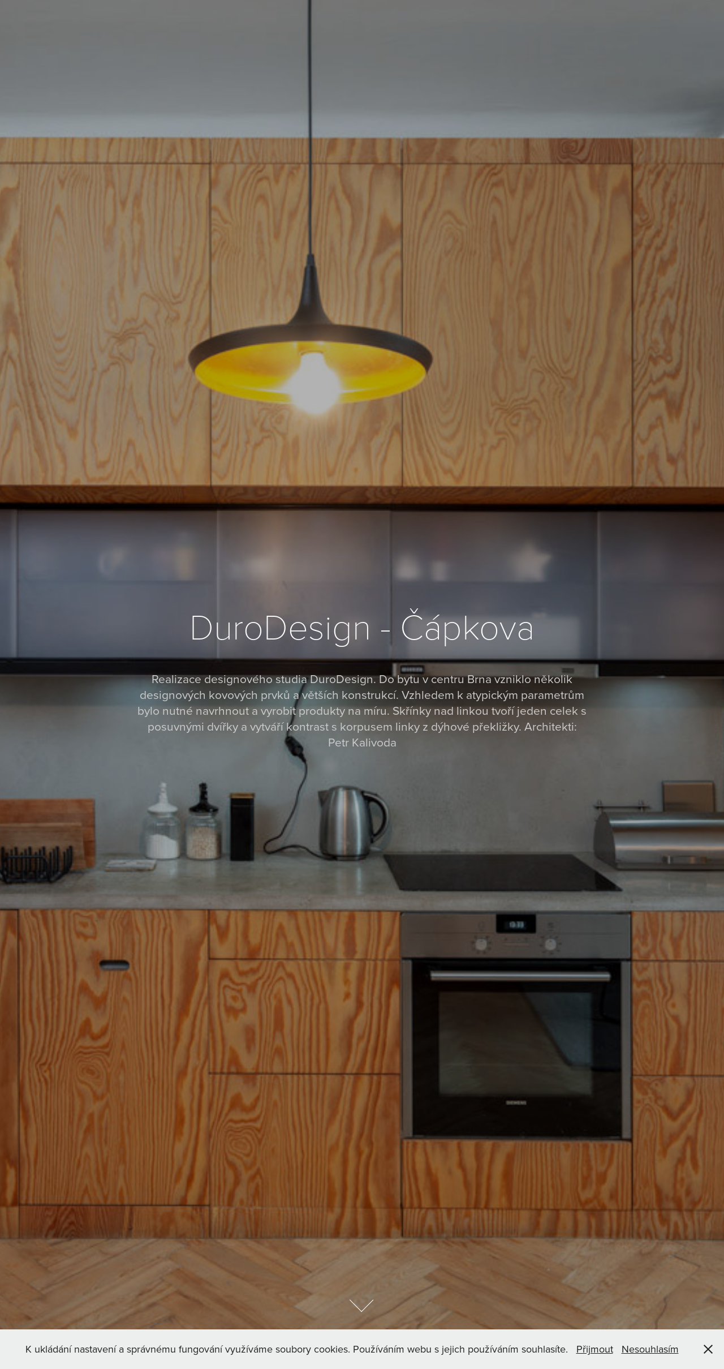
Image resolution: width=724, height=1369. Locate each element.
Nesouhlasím (650, 1349)
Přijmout (594, 1349)
